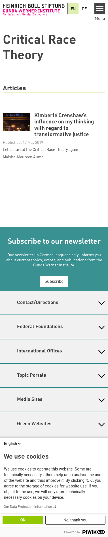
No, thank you (75, 520)
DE (84, 9)
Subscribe (54, 282)
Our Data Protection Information (28, 507)
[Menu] (99, 8)
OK (22, 520)
